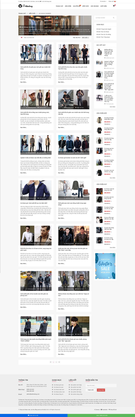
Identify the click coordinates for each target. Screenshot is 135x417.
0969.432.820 (26, 1)
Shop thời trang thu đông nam (32, 401)
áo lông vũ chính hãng (48, 406)
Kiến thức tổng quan (104, 37)
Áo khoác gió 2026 (44, 403)
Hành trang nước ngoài (104, 29)
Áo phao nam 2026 (93, 401)
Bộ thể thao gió (81, 405)
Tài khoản (103, 1)
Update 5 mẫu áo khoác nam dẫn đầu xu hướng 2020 (36, 158)
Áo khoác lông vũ (57, 396)
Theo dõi (91, 391)
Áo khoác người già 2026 (63, 403)
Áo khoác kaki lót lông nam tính (108, 195)
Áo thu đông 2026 (103, 401)
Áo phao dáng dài (28, 405)
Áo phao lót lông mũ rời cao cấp (109, 213)
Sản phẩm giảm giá (75, 391)
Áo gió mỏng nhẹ (73, 405)
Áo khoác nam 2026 (61, 401)
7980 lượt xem (108, 83)
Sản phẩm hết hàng (75, 393)
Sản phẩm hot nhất (75, 389)
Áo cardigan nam (98, 405)
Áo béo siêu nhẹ (64, 405)
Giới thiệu (32, 1)
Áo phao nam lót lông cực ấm (109, 203)
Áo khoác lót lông (84, 403)
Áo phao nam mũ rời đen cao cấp (108, 176)
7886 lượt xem (108, 94)
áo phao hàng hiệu (28, 406)
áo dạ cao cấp (57, 406)
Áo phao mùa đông (37, 405)
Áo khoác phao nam (58, 393)
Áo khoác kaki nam (58, 391)
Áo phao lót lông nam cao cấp (109, 141)
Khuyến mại (77, 6)
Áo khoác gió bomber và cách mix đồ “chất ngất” (72, 158)
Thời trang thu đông (74, 403)
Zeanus (97, 411)
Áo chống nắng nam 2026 (82, 401)
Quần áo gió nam (89, 405)
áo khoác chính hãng (107, 405)
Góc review (95, 6)
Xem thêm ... (80, 406)
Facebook (104, 411)
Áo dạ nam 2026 (35, 403)
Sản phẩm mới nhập (75, 386)
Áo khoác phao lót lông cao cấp (109, 245)
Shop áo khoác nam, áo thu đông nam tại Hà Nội (33, 411)
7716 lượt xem (108, 106)
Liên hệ (37, 1)
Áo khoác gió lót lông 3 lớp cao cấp (109, 152)
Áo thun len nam (102, 403)
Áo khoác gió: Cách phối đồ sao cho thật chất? (34, 204)
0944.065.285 (30, 393)
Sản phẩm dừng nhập (75, 396)
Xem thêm (112, 109)
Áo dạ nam (20, 405)
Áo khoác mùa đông (93, 403)
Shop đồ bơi (113, 411)
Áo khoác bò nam (57, 389)
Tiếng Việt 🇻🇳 (112, 1)
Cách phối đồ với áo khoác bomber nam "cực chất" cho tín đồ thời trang (108, 77)
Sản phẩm (68, 6)
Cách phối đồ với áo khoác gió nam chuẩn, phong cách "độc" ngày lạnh (109, 89)
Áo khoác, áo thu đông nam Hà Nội (47, 401)
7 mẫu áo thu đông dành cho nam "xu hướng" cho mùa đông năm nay (109, 101)
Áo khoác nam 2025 (71, 401)
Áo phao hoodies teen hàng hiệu (108, 164)
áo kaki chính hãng (37, 406)
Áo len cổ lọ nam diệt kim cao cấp (109, 223)
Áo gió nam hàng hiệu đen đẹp (108, 234)
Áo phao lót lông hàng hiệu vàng (109, 121)
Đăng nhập (101, 392)
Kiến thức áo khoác (103, 31)
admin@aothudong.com (33, 396)
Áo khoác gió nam (58, 386)
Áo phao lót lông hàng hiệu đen (109, 131)
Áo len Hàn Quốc (111, 403)
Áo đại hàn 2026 (53, 403)
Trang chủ (59, 6)
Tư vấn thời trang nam (45, 1)
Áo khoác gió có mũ (55, 405)
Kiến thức (85, 6)
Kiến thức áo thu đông (104, 34)
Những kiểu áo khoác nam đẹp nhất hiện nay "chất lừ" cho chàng (108, 52)
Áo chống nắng (64, 406)
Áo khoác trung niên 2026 (25, 403)
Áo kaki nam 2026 (112, 401)
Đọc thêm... (24, 82)
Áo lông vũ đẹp (46, 405)
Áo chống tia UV (73, 406)
